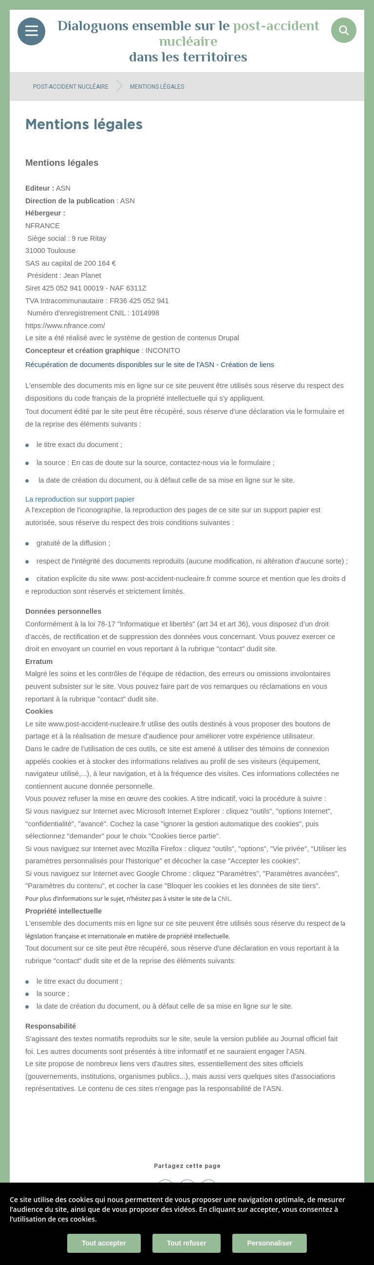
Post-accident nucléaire (71, 86)
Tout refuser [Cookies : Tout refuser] (186, 1243)
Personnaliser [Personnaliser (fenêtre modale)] (269, 1243)
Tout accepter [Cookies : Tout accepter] (104, 1243)
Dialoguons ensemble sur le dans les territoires (188, 41)
